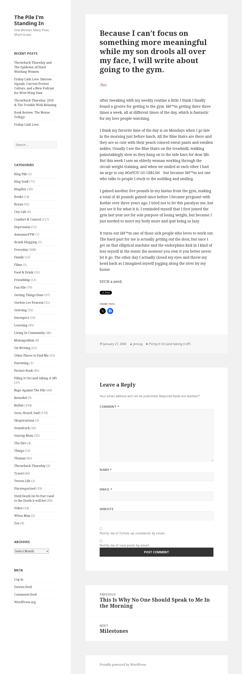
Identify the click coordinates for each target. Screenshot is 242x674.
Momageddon (24, 340)
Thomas (20, 458)
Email (106, 489)
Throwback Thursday (29, 466)
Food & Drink (23, 272)
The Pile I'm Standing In (29, 20)
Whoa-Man (22, 516)
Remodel (20, 398)
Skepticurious (24, 420)
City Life (20, 212)
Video (18, 508)
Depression (22, 227)
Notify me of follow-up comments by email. (132, 533)
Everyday (21, 250)
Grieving (20, 310)
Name (106, 470)
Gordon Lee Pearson (28, 302)
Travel (19, 473)
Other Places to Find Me (31, 355)
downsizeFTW (24, 234)
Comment (109, 407)
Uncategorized (25, 488)
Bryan (18, 204)
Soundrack (22, 428)
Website (106, 509)
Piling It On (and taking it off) (35, 378)
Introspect (21, 318)
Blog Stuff (21, 182)
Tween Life (22, 481)
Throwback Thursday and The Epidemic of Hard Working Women (33, 67)
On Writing (22, 348)
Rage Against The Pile (30, 390)
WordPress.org (25, 602)
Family (19, 257)
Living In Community (29, 333)
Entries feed (23, 587)
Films (18, 265)
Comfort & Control (27, 219)
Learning (21, 325)
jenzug (138, 344)
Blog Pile (20, 174)
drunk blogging (25, 242)
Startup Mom (23, 435)
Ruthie (19, 405)
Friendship (22, 280)
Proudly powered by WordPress (123, 664)
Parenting (21, 363)
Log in (18, 579)
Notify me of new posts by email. (125, 545)
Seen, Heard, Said (27, 413)
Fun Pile (20, 287)
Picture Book (23, 370)
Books (18, 197)
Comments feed (25, 594)
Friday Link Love (26, 124)
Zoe (16, 523)
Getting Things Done (29, 295)
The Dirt (20, 443)
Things (19, 451)
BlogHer (20, 189)
